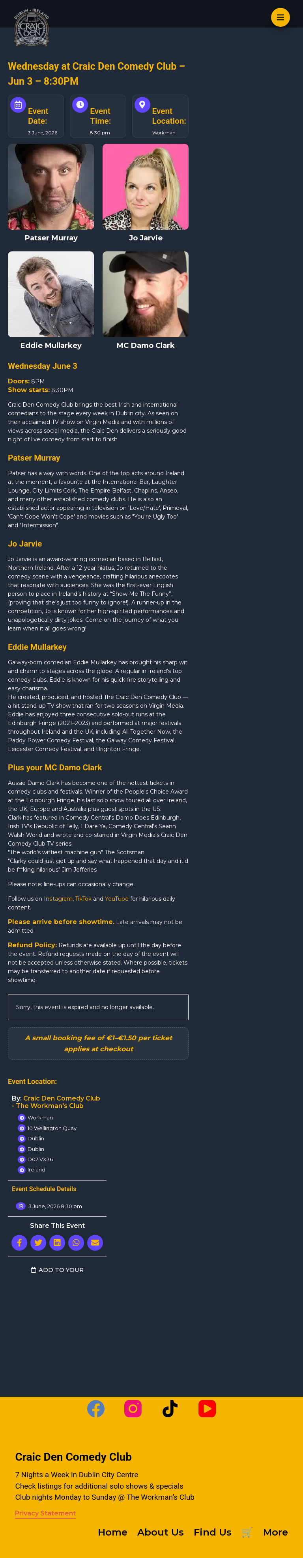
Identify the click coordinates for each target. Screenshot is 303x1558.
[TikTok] (170, 1408)
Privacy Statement (45, 1513)
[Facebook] (96, 1408)
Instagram (58, 898)
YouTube (117, 898)
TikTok (83, 898)
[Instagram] (133, 1408)
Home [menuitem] (112, 1532)
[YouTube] (207, 1408)
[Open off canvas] (280, 17)
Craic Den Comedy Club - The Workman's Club (56, 1102)
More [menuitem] (275, 1532)
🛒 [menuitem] (247, 1532)
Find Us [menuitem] (213, 1532)
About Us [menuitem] (160, 1532)
